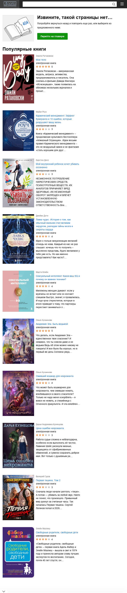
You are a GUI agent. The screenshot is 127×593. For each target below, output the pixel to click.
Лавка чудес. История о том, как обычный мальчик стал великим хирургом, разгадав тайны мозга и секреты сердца (54, 224)
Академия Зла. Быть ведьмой (52, 324)
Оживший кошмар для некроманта (54, 376)
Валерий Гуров (43, 476)
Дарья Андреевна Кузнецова (49, 424)
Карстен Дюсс (42, 160)
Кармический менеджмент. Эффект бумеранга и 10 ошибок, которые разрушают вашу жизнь (55, 119)
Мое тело (41, 59)
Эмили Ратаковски (44, 56)
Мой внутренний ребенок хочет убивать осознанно (57, 166)
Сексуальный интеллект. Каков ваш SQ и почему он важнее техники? (58, 278)
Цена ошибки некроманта (50, 428)
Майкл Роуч (41, 112)
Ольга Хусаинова (44, 320)
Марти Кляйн (42, 272)
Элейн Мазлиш (43, 528)
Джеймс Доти (42, 216)
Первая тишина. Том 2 (48, 480)
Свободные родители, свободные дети (57, 532)
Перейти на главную (52, 36)
